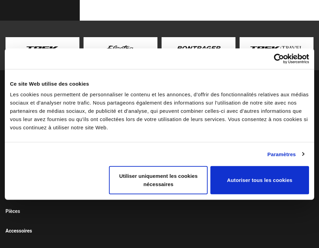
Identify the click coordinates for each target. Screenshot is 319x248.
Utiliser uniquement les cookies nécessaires (158, 180)
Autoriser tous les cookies (259, 180)
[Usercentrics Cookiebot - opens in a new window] (279, 58)
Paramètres (281, 154)
